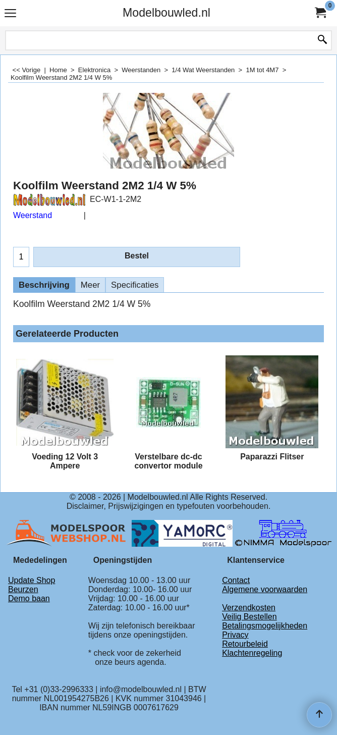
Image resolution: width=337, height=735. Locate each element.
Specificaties (134, 285)
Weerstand (32, 215)
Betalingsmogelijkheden (264, 625)
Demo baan (29, 598)
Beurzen (23, 589)
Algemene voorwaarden (264, 589)
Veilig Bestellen (249, 616)
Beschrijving (44, 285)
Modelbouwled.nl (166, 12)
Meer (90, 285)
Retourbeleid (245, 644)
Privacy (235, 635)
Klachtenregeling (252, 653)
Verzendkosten (248, 607)
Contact (236, 580)
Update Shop (31, 580)
